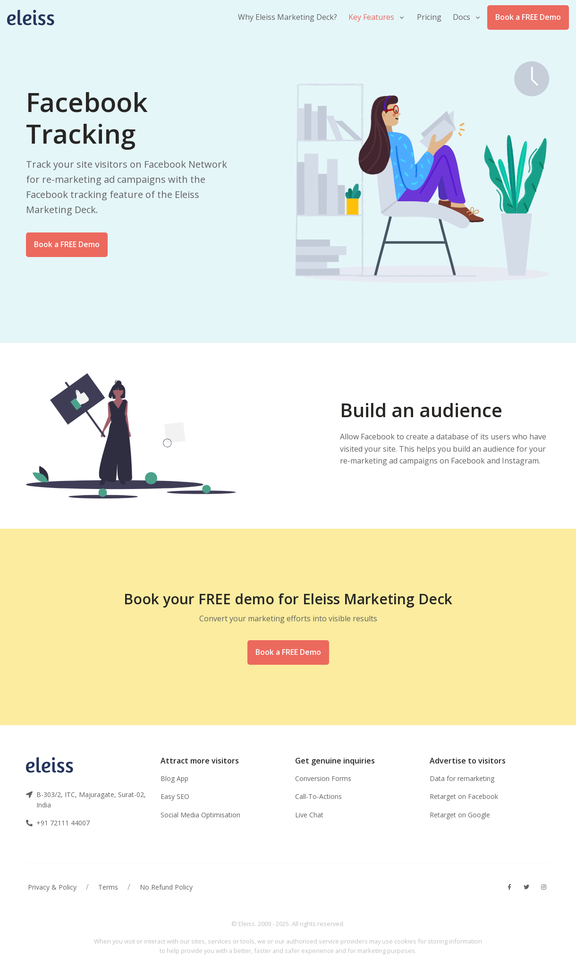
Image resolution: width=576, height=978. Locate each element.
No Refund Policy (166, 887)
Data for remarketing (462, 778)
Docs (461, 17)
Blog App (174, 778)
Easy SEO (175, 796)
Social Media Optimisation (200, 814)
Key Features (371, 17)
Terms (108, 887)
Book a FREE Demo (528, 17)
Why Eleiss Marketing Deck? (287, 17)
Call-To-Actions (318, 796)
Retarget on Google (460, 814)
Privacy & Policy (52, 887)
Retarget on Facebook (464, 796)
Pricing (429, 17)
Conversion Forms (323, 778)
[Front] (35, 17)
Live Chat (309, 814)
